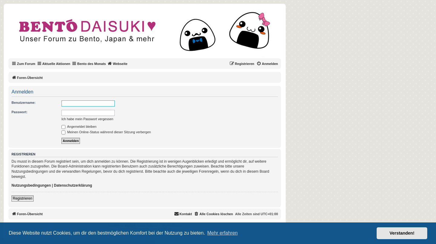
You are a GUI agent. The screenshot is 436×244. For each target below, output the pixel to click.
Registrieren (22, 198)
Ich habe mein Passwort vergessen (87, 119)
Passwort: (20, 112)
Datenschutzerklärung (73, 185)
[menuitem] (267, 63)
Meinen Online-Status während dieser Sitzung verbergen (106, 132)
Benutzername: (23, 102)
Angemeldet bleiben (79, 126)
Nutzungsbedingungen (31, 185)
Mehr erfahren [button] (222, 233)
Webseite (117, 63)
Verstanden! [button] (402, 233)
